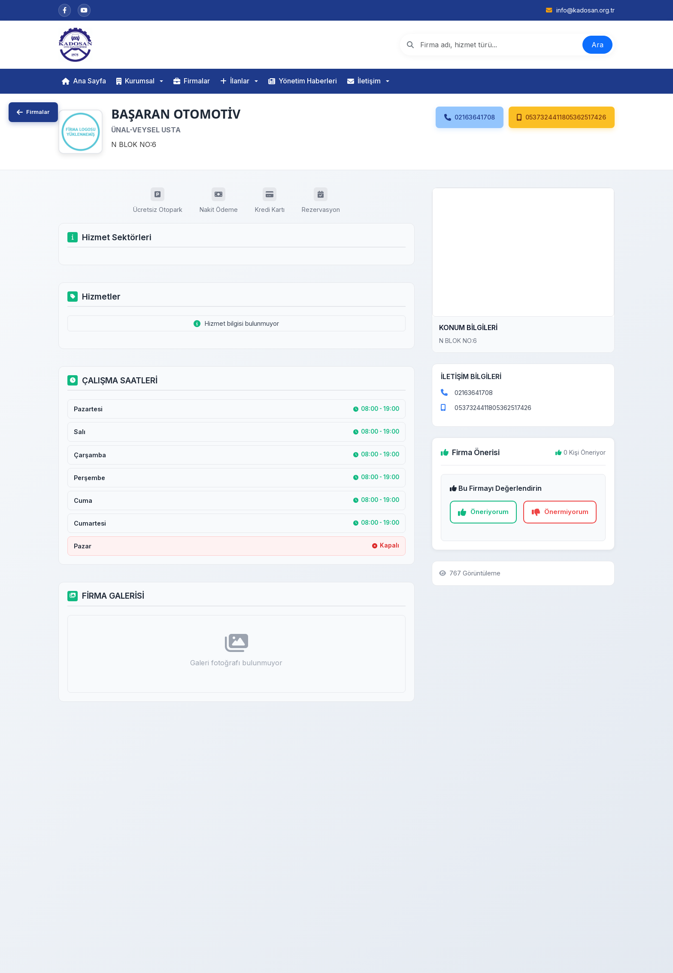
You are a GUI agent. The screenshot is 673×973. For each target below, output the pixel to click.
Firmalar (191, 80)
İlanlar (234, 80)
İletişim (364, 80)
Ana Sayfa (84, 80)
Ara (597, 44)
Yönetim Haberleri (302, 80)
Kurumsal (135, 80)
